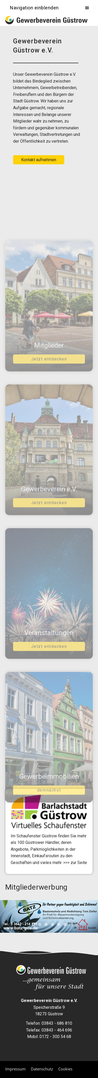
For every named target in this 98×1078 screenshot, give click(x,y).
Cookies (65, 1068)
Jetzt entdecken (49, 375)
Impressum (15, 1068)
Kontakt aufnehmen (38, 159)
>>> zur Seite (75, 862)
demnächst (49, 806)
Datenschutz (42, 1068)
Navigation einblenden (34, 7)
